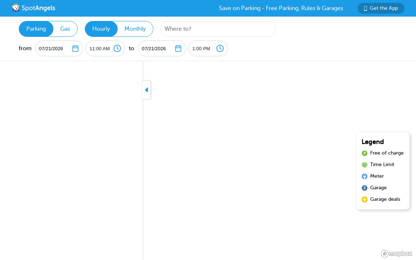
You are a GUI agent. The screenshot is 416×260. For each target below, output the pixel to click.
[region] (208, 160)
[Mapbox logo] (396, 254)
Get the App (381, 8)
